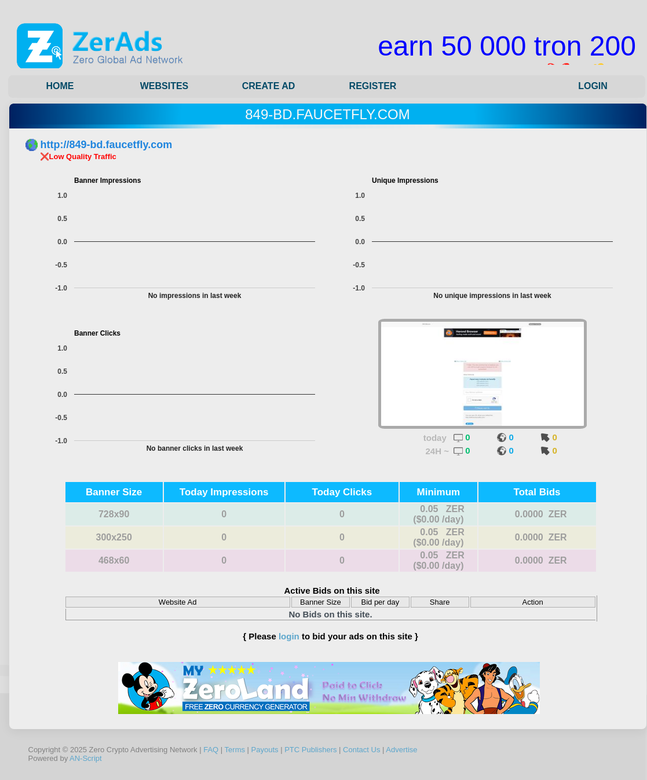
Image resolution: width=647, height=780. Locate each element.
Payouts (265, 749)
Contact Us (361, 749)
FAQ (210, 749)
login (289, 636)
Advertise (401, 749)
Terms (235, 749)
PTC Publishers (310, 749)
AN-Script (86, 758)
